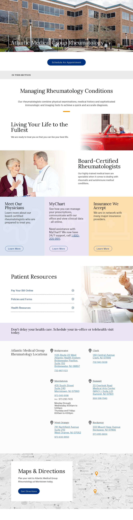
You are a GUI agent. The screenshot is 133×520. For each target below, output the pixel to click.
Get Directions (29, 491)
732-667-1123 (61, 370)
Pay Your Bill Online (42, 290)
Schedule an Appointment (66, 62)
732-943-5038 (100, 362)
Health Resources (42, 307)
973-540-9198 (61, 395)
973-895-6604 (100, 434)
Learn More (14, 248)
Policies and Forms (42, 299)
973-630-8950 (61, 437)
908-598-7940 (100, 398)
